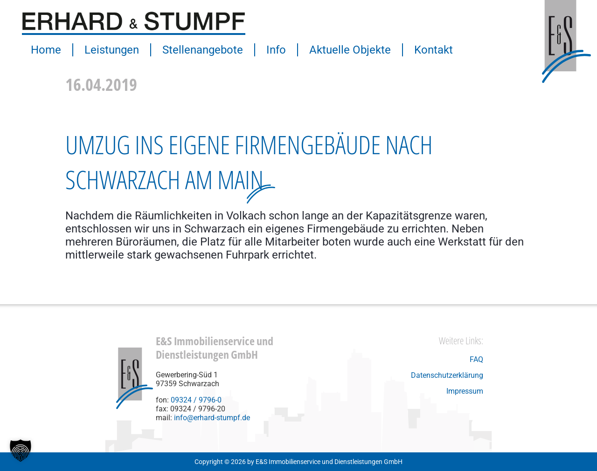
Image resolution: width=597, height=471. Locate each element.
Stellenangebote (202, 49)
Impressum (464, 391)
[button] (20, 450)
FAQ (476, 359)
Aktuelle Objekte (350, 49)
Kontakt (433, 49)
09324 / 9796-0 (196, 400)
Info (276, 49)
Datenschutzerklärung (447, 375)
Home (46, 49)
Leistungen (111, 49)
